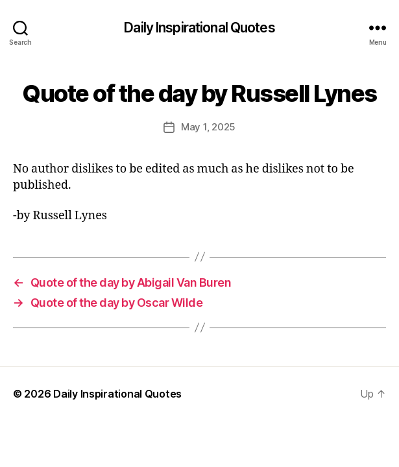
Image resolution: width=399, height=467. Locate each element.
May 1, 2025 (208, 127)
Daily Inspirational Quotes (199, 27)
